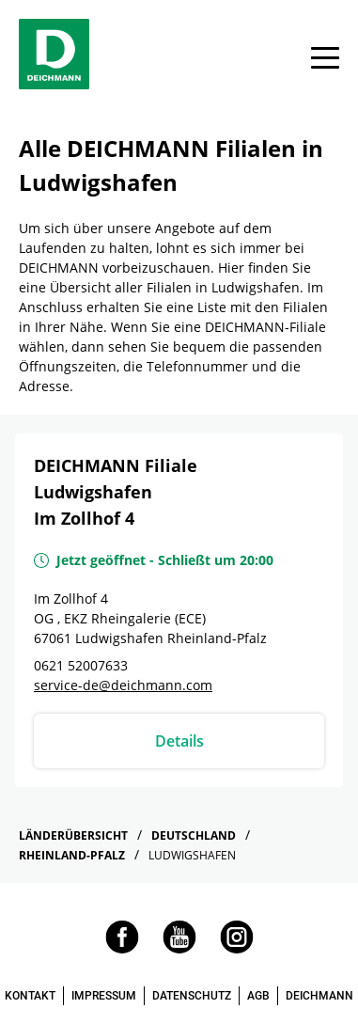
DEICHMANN (319, 995)
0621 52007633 (81, 665)
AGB (258, 995)
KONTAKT (30, 995)
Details (179, 741)
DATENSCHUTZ (191, 995)
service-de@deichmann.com (123, 685)
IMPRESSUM (103, 995)
